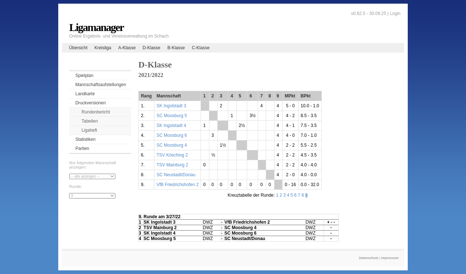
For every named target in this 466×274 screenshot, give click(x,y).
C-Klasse (201, 47)
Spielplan (84, 75)
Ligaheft (89, 130)
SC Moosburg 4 (172, 145)
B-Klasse (176, 47)
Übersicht (78, 47)
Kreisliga (102, 47)
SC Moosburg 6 (172, 135)
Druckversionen (90, 102)
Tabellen (90, 121)
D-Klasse (152, 47)
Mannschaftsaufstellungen (100, 84)
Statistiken (85, 139)
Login (395, 13)
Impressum (390, 258)
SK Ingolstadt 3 (171, 105)
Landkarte (85, 93)
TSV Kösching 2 (172, 155)
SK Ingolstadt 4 (171, 125)
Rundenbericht (96, 112)
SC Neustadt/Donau (176, 174)
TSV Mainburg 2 (172, 164)
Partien (82, 148)
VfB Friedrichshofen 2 (177, 184)
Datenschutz (369, 258)
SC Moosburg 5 (172, 115)
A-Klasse (127, 47)
